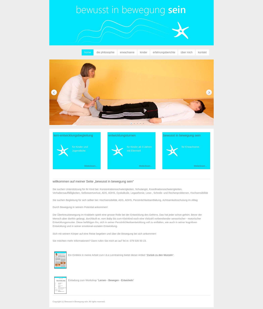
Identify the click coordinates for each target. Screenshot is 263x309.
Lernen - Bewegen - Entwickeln (115, 280)
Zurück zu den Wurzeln (160, 255)
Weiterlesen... (90, 166)
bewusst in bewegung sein (131, 24)
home (87, 52)
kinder (143, 52)
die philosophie (105, 52)
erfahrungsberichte (164, 52)
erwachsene (127, 52)
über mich (186, 52)
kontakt (202, 52)
